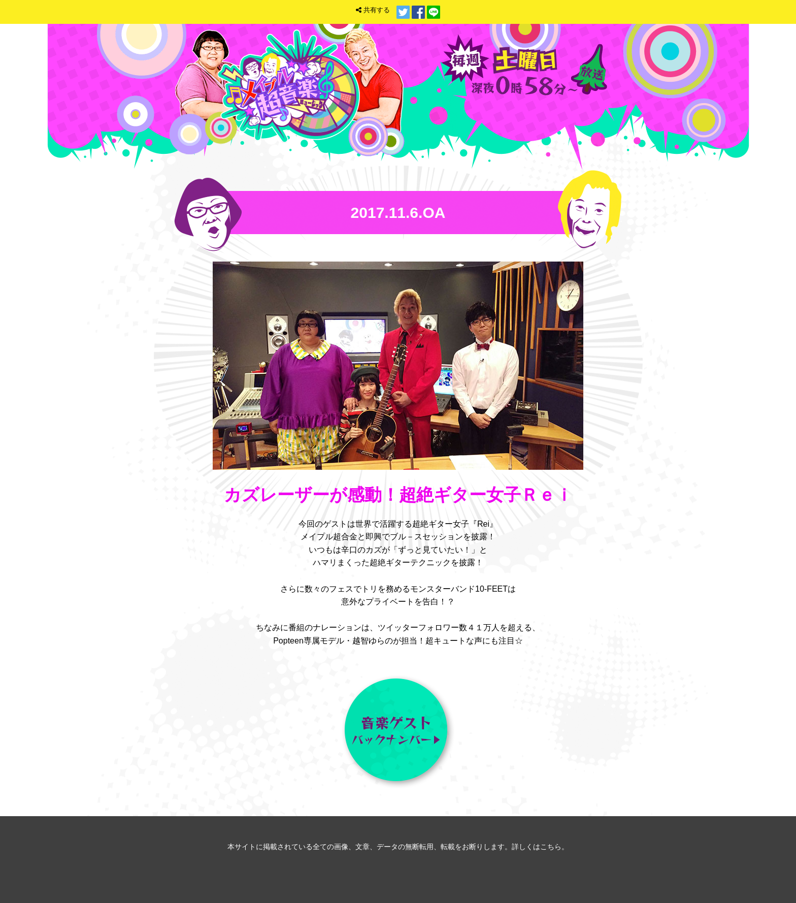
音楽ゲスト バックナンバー (398, 732)
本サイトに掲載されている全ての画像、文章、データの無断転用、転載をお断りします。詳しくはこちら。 (398, 847)
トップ (525, 114)
